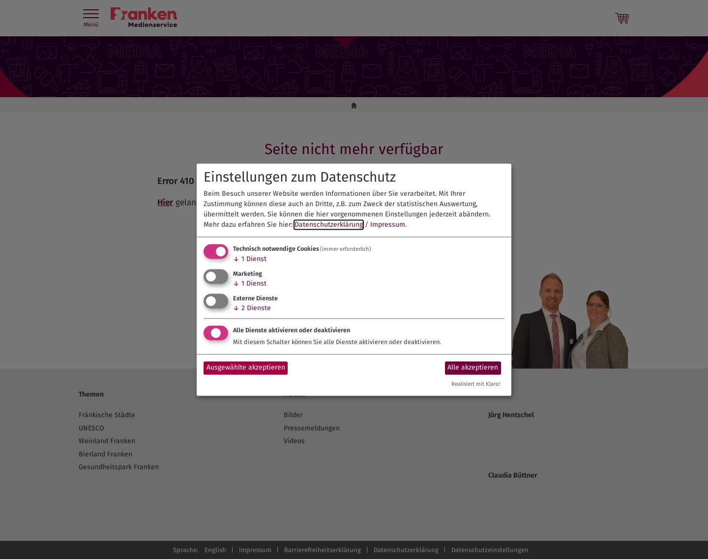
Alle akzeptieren (472, 368)
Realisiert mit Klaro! (476, 384)
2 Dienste (252, 308)
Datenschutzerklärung (329, 225)
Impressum (387, 225)
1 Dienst (249, 259)
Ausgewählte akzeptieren (245, 368)
